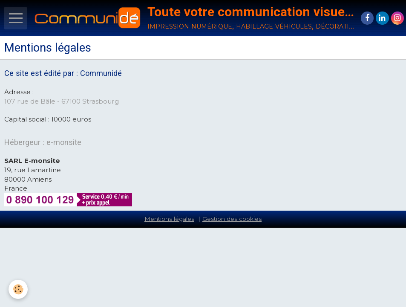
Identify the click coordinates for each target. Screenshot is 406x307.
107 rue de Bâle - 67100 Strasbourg (61, 101)
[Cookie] (18, 289)
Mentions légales (169, 218)
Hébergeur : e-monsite (42, 142)
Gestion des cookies (232, 218)
